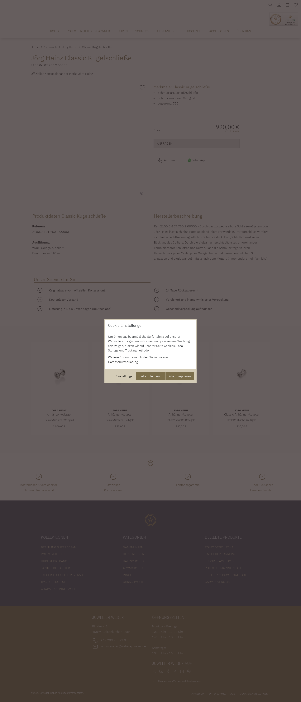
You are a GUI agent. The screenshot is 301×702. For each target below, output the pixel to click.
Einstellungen (125, 376)
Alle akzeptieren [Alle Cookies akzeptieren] (180, 376)
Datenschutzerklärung (123, 362)
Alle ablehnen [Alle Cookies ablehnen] (150, 376)
